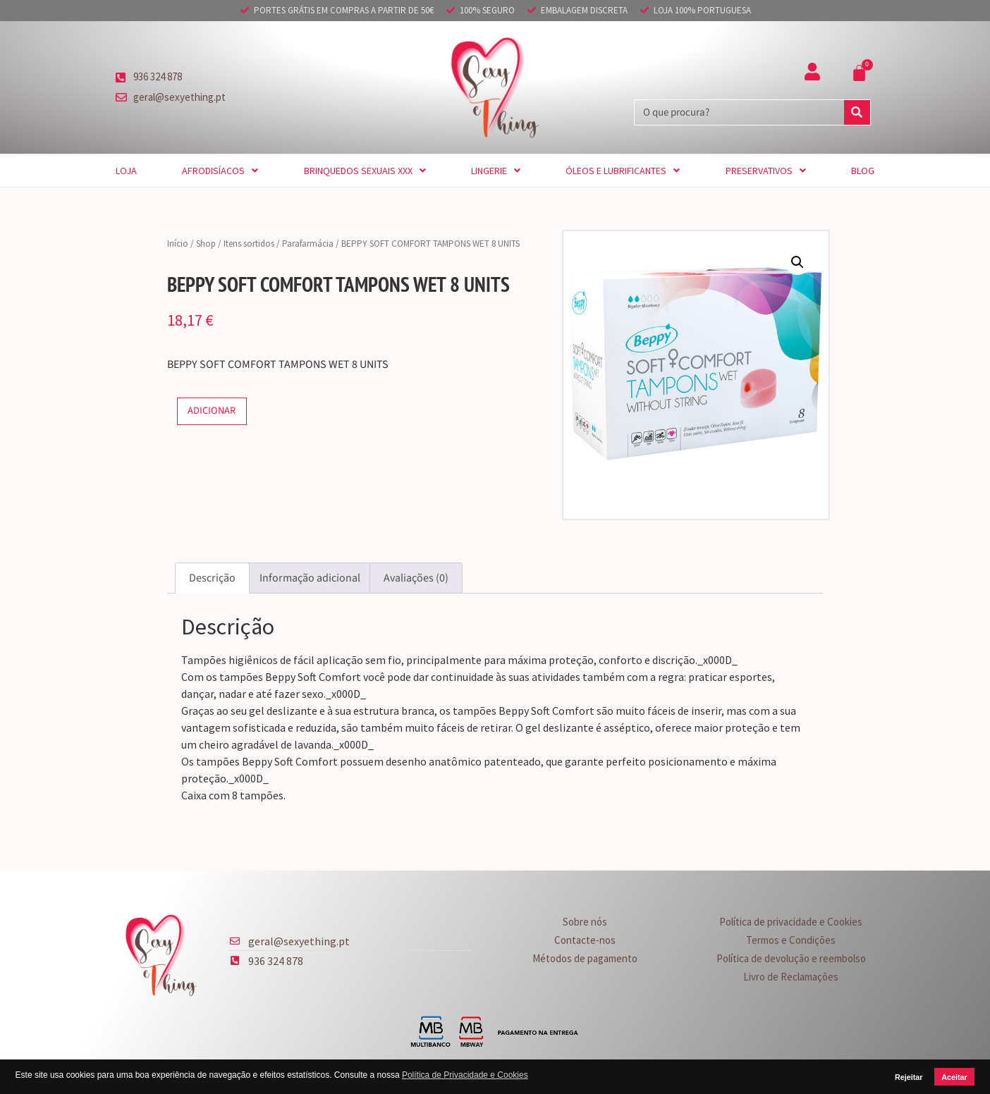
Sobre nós (585, 921)
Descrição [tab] (212, 578)
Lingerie (495, 171)
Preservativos (766, 171)
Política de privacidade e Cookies (790, 921)
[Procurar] (857, 112)
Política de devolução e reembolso (791, 958)
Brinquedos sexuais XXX (365, 171)
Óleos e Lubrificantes (623, 171)
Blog (862, 170)
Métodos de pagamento (584, 958)
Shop (206, 244)
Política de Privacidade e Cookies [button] (465, 1075)
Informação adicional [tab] (309, 578)
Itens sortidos (249, 244)
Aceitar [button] (954, 1077)
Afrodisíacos (220, 171)
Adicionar (212, 410)
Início (177, 244)
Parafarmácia (308, 244)
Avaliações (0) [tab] (416, 578)
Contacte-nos (585, 940)
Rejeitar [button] (909, 1077)
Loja (126, 170)
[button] (797, 262)
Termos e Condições (791, 940)
